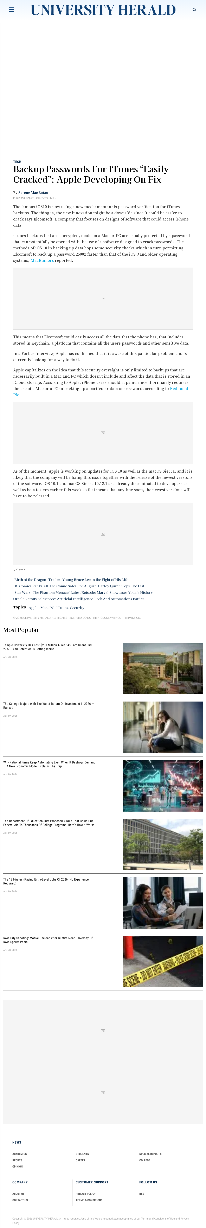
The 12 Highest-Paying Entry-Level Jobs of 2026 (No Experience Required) (46, 881)
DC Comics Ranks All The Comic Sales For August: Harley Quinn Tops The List (78, 585)
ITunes (62, 607)
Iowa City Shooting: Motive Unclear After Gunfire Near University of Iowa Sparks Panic (48, 940)
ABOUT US (18, 1193)
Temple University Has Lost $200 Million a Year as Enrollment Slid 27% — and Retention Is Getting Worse (47, 647)
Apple (33, 607)
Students (82, 1154)
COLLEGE (144, 1160)
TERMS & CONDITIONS (89, 1200)
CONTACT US (20, 1200)
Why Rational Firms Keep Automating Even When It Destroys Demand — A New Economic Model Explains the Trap (49, 764)
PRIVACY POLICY (86, 1193)
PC (52, 607)
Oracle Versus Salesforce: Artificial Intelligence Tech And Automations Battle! (78, 598)
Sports (17, 1160)
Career (80, 1160)
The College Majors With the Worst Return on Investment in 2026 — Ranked (48, 706)
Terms (145, 1218)
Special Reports (150, 1154)
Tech (17, 162)
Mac (43, 607)
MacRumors (42, 260)
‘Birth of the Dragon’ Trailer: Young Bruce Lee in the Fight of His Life (70, 579)
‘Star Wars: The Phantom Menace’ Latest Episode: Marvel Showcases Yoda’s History (83, 592)
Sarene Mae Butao (33, 192)
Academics (19, 1154)
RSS (141, 1193)
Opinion (17, 1166)
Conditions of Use (164, 1218)
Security (77, 607)
